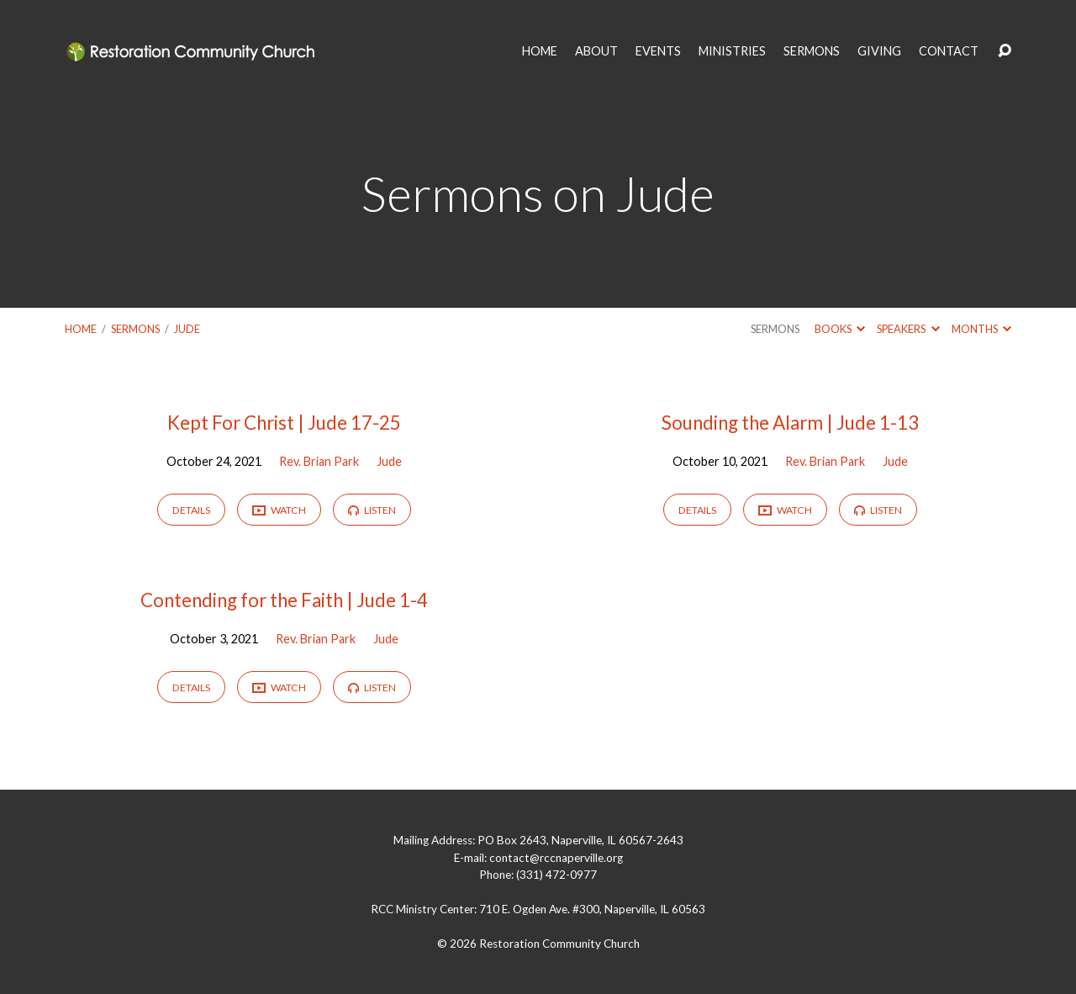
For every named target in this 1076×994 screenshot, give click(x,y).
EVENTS (658, 51)
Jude (187, 329)
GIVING (879, 51)
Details (191, 510)
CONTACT (948, 51)
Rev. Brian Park (319, 461)
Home (81, 329)
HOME (539, 51)
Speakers (908, 329)
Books (840, 329)
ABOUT (596, 51)
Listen (372, 510)
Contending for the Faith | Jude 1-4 (284, 600)
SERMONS (811, 51)
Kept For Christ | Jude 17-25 (284, 422)
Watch (279, 511)
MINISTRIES (732, 51)
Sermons (135, 329)
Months (981, 329)
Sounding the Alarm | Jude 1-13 (790, 422)
